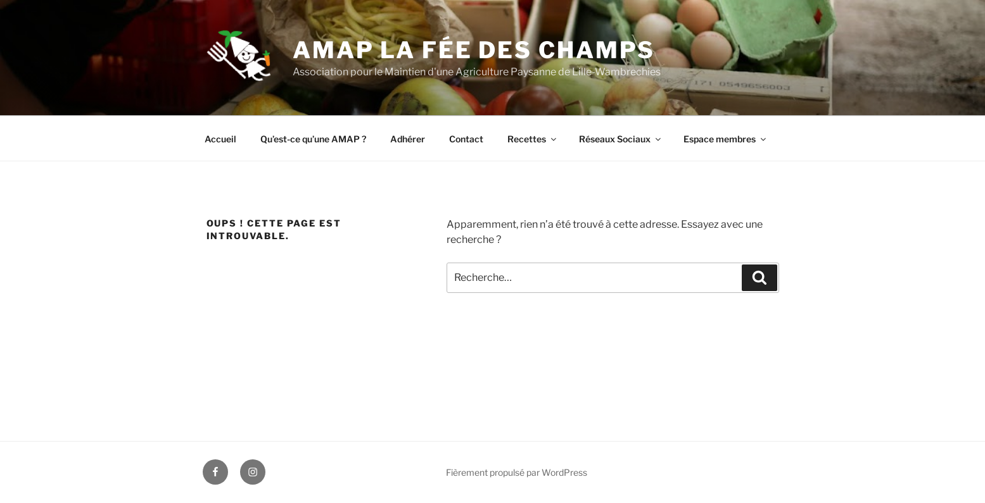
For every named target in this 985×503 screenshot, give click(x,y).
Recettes (532, 139)
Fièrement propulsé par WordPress (516, 472)
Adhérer (407, 139)
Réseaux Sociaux (621, 139)
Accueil (220, 139)
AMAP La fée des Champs (474, 50)
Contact (466, 139)
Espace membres (725, 139)
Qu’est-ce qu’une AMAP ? (313, 139)
